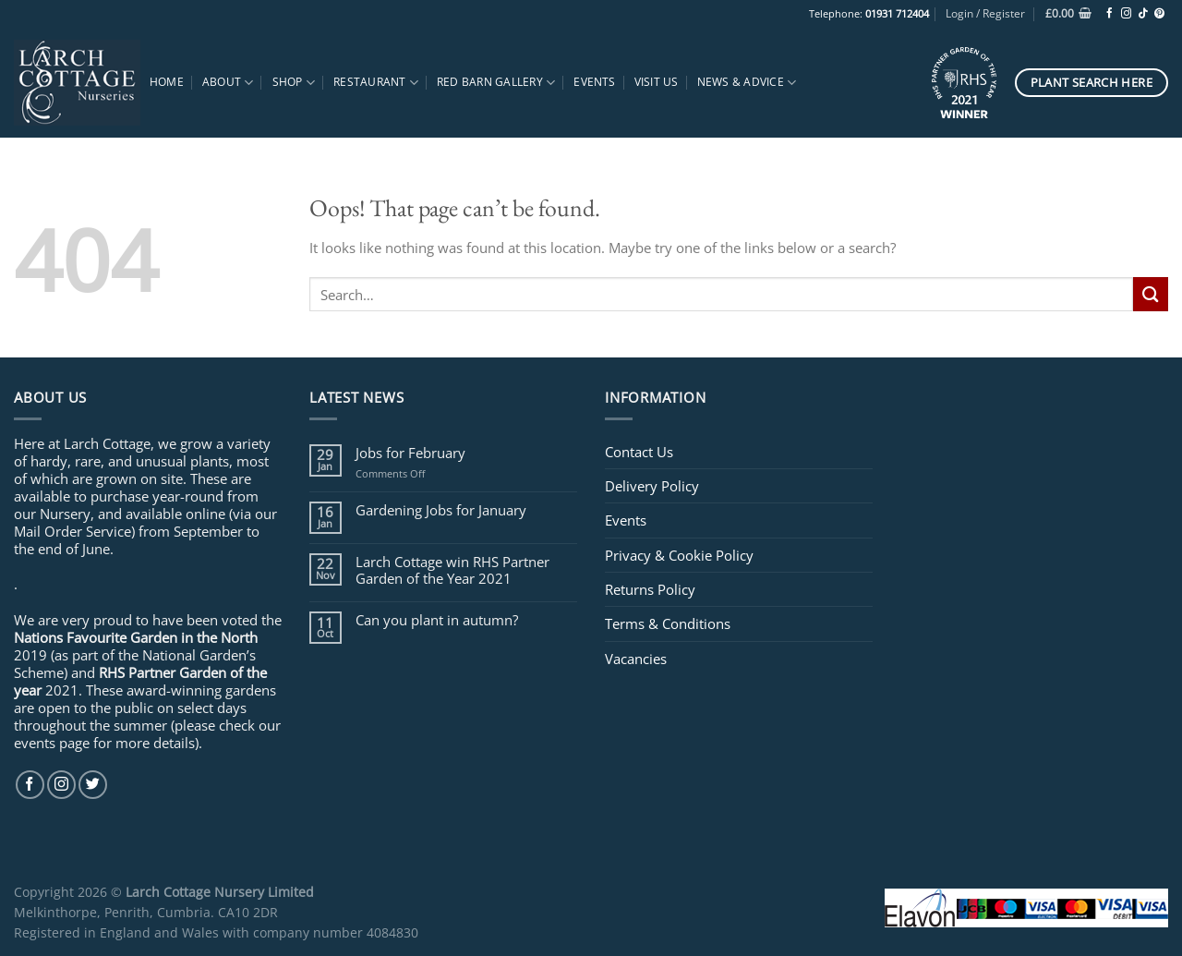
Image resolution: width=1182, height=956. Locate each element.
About (228, 82)
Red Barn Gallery (496, 82)
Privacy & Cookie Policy (679, 555)
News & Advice (747, 82)
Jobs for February (410, 452)
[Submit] (1150, 294)
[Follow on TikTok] (1143, 13)
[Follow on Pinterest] (1159, 13)
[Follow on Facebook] (1109, 13)
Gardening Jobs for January (441, 510)
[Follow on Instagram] (1126, 13)
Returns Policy (650, 589)
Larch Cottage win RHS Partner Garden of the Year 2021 (452, 570)
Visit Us (656, 82)
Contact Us (639, 451)
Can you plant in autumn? (437, 619)
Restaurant (375, 82)
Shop (293, 82)
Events (594, 82)
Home (167, 82)
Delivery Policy (652, 486)
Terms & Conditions (667, 623)
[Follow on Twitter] (92, 784)
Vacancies (636, 658)
